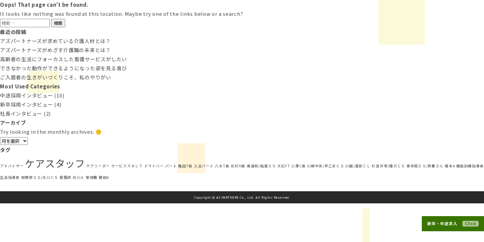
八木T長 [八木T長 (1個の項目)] (222, 165)
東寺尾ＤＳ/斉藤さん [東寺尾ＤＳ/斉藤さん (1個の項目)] (425, 165)
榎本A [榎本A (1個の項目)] (450, 165)
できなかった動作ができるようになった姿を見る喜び (63, 68)
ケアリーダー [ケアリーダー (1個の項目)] (98, 165)
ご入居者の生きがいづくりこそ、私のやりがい (55, 77)
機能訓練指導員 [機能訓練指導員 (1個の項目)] (470, 165)
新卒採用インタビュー (26, 104)
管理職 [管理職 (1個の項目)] (91, 177)
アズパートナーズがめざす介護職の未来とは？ (55, 49)
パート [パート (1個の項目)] (171, 165)
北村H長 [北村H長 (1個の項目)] (238, 165)
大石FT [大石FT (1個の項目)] (283, 165)
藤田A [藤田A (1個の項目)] (104, 177)
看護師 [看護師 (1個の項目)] (65, 177)
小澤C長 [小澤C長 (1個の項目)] (298, 165)
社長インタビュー (21, 113)
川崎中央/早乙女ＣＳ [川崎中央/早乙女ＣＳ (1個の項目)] (325, 165)
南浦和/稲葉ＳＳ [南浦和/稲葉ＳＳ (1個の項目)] (261, 165)
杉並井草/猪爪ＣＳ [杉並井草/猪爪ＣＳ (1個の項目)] (388, 165)
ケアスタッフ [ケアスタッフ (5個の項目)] (55, 163)
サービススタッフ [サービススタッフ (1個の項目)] (127, 165)
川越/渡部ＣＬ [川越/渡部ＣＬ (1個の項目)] (357, 165)
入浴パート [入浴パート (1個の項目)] (204, 165)
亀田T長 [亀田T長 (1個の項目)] (185, 165)
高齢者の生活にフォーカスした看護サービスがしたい (63, 59)
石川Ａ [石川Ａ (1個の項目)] (78, 177)
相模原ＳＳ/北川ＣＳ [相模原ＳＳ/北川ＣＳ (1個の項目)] (39, 177)
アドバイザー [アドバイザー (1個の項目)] (12, 165)
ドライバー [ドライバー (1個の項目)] (154, 165)
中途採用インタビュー (26, 95)
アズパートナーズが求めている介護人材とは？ (55, 40)
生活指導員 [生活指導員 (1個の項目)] (10, 177)
